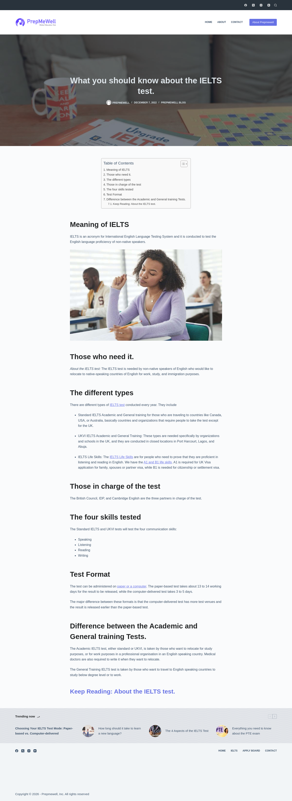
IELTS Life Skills (121, 457)
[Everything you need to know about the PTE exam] (222, 731)
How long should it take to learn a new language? (119, 731)
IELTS (234, 750)
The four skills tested (120, 189)
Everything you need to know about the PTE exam (251, 731)
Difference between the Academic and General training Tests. (146, 199)
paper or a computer (131, 586)
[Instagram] (261, 5)
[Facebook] (245, 5)
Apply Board (251, 750)
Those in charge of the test (124, 184)
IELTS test (117, 405)
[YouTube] (268, 5)
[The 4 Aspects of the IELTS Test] (155, 731)
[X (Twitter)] (253, 5)
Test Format (114, 194)
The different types (118, 179)
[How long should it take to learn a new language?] (88, 731)
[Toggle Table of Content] (182, 163)
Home (208, 22)
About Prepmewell (263, 22)
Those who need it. (118, 174)
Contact (237, 22)
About (221, 22)
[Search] (275, 5)
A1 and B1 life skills (158, 462)
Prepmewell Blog (173, 102)
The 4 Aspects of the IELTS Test (187, 730)
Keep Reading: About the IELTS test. (134, 203)
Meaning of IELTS (118, 169)
